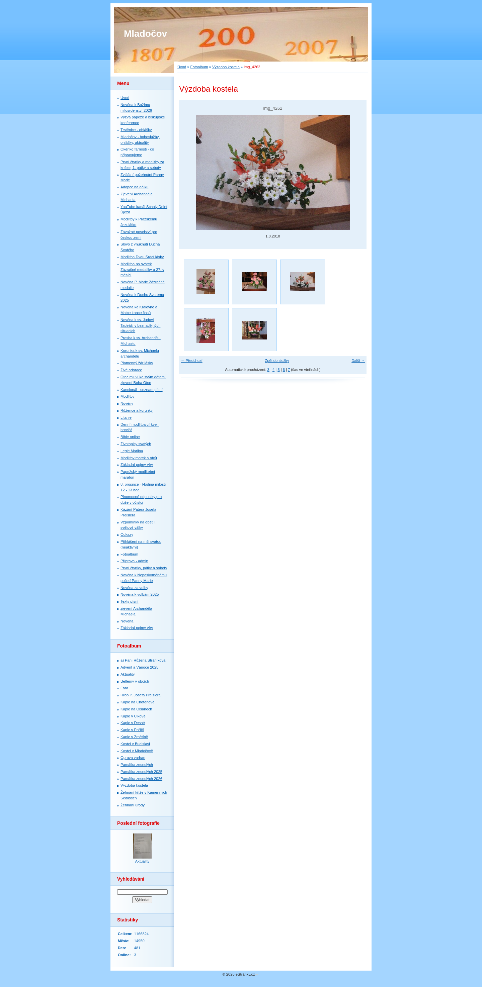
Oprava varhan (132, 758)
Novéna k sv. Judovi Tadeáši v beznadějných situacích (140, 325)
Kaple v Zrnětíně (134, 737)
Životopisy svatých (135, 444)
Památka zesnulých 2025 (141, 772)
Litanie (126, 417)
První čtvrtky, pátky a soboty (143, 568)
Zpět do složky (277, 361)
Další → (358, 361)
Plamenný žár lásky (136, 363)
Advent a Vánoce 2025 (139, 667)
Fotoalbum (199, 67)
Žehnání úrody (132, 805)
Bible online (130, 437)
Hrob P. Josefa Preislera (140, 695)
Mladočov (145, 33)
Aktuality (127, 674)
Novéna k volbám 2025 (139, 594)
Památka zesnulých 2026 (141, 779)
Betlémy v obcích (134, 681)
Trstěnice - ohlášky (136, 130)
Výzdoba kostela (226, 67)
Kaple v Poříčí (132, 730)
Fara (124, 688)
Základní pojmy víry (136, 465)
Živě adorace (131, 370)
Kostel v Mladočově (136, 751)
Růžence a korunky (136, 410)
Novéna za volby (134, 588)
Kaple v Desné (132, 723)
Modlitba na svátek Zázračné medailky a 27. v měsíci (142, 269)
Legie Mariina (131, 451)
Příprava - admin (134, 561)
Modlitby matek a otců (138, 458)
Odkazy (126, 534)
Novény (126, 403)
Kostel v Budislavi (135, 744)
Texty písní (129, 601)
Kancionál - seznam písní (141, 390)
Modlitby (127, 396)
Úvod (181, 67)
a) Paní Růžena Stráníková (142, 660)
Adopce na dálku (134, 187)
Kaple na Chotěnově (137, 702)
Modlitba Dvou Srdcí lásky (142, 257)
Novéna (127, 621)
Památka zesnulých (136, 765)
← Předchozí (192, 361)
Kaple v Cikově (133, 716)
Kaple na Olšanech (136, 709)
